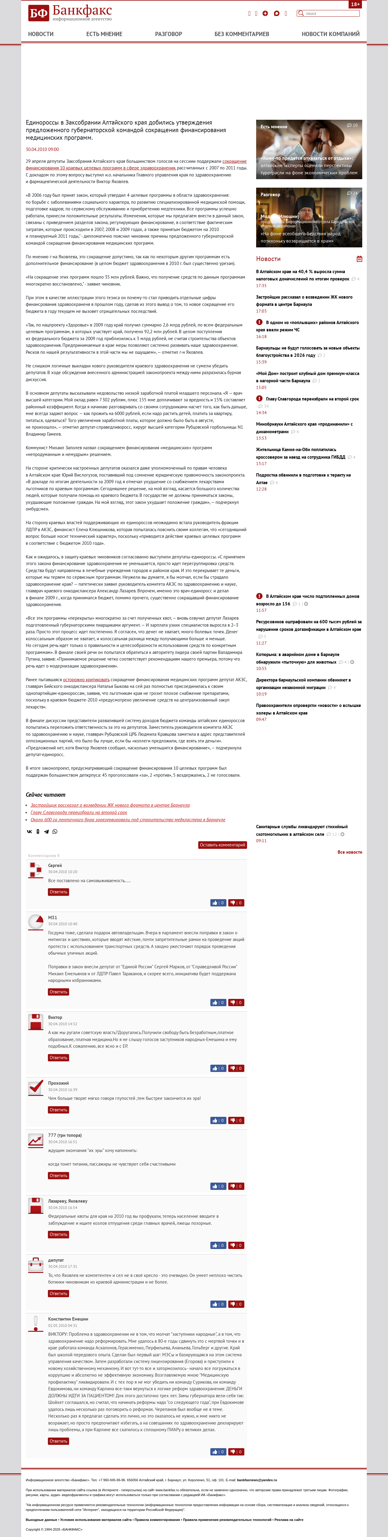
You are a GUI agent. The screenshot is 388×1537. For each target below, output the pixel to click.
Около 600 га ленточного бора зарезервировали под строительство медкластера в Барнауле (128, 819)
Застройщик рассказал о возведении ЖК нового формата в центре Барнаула (110, 805)
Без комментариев (242, 34)
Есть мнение (104, 34)
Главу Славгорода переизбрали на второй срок (79, 812)
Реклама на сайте (289, 1520)
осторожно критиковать (86, 679)
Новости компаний (331, 34)
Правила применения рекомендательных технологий (227, 1520)
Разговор (168, 34)
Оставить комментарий (222, 845)
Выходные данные (41, 1520)
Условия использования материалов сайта (96, 1520)
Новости (41, 34)
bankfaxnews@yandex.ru (257, 1480)
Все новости (350, 852)
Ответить (58, 892)
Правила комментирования (157, 1520)
